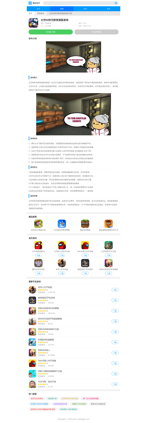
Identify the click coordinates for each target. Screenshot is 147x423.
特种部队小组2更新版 (68, 409)
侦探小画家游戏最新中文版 (73, 373)
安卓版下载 (50, 32)
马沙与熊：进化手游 (73, 384)
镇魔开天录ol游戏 (79, 404)
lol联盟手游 (52, 399)
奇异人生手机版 (73, 290)
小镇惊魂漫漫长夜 (60, 404)
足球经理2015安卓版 (70, 399)
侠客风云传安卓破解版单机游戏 (43, 409)
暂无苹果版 (96, 32)
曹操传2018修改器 (98, 404)
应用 (85, 9)
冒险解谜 (40, 13)
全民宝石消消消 (37, 399)
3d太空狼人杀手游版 (73, 363)
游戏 (62, 9)
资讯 (108, 9)
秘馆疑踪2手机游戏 (73, 300)
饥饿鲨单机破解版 (73, 342)
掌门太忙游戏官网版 (91, 399)
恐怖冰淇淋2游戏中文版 (73, 331)
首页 (38, 9)
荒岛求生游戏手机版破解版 (73, 321)
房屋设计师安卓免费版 (39, 404)
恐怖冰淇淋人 (73, 352)
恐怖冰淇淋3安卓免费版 (73, 311)
